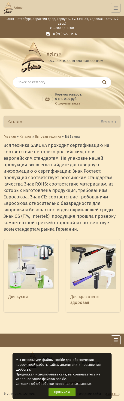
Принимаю (62, 392)
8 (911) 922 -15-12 (65, 34)
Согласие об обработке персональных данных (53, 384)
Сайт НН (112, 394)
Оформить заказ (67, 103)
